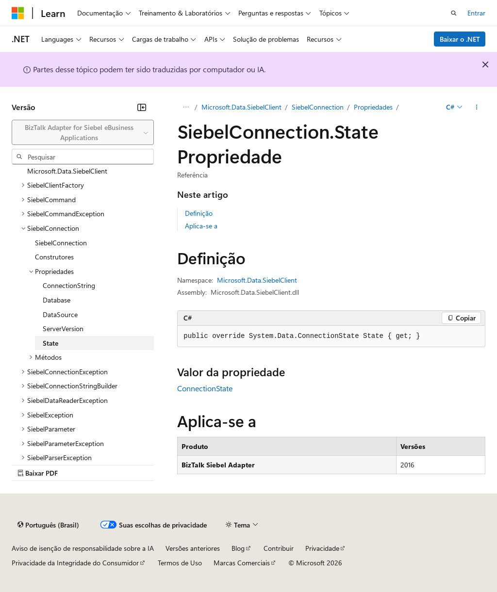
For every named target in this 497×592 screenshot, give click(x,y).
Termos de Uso (180, 562)
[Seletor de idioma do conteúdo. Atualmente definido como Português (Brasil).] (48, 525)
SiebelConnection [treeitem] (61, 242)
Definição (199, 213)
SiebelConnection (318, 107)
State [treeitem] (50, 343)
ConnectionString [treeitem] (69, 285)
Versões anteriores (193, 548)
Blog (238, 548)
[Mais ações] (476, 107)
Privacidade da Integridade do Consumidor (75, 562)
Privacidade (322, 548)
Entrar (476, 12)
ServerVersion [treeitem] (63, 328)
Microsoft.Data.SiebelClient (241, 107)
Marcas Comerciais (242, 562)
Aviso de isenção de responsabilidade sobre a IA (83, 548)
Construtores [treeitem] (54, 256)
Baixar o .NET (460, 39)
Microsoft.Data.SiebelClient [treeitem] (67, 171)
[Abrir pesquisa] (454, 13)
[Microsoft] (18, 13)
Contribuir (279, 548)
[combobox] (83, 132)
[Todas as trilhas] (185, 107)
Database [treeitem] (56, 299)
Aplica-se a (201, 225)
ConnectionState (204, 388)
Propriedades (373, 107)
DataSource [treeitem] (60, 314)
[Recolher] (142, 107)
